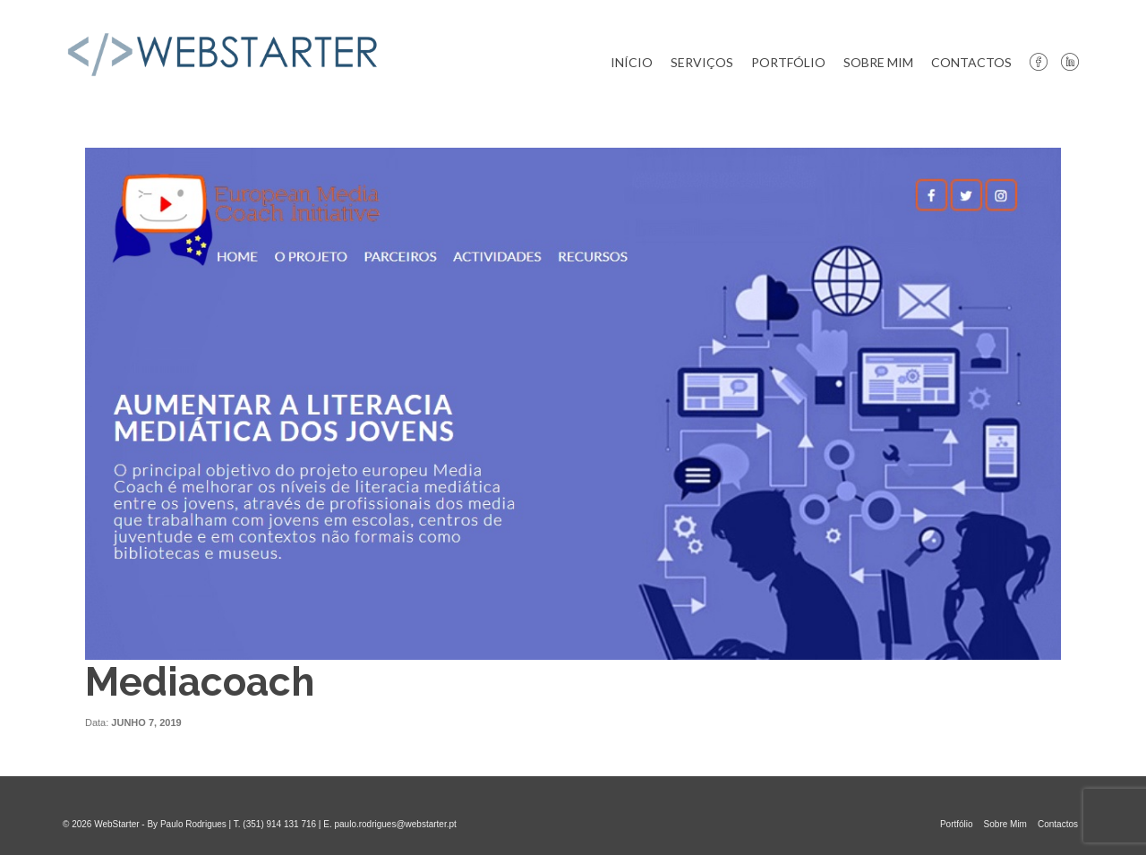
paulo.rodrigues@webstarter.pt (395, 824)
